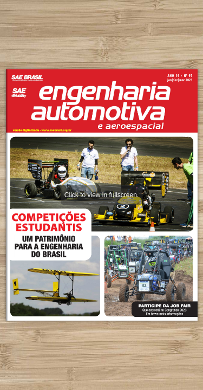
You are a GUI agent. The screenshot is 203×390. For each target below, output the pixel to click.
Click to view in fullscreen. (101, 195)
